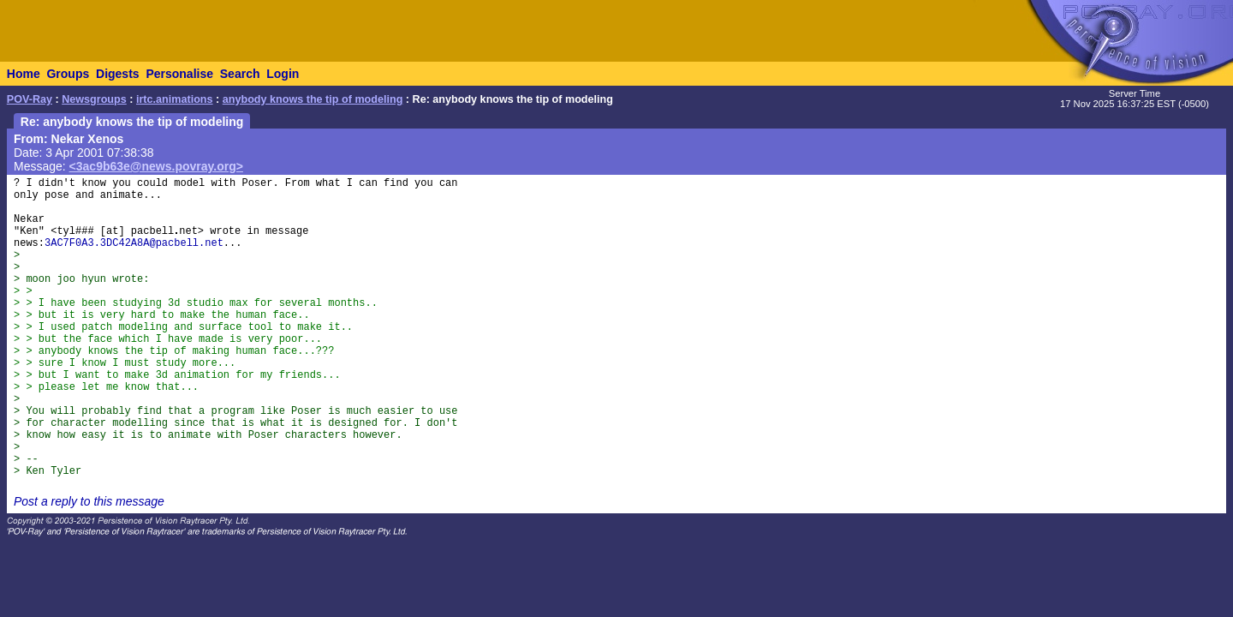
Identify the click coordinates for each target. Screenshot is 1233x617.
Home (23, 74)
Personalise (179, 74)
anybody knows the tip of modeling (313, 99)
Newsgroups (94, 99)
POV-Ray (29, 99)
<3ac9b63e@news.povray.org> (156, 166)
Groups (67, 74)
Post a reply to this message (89, 501)
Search (240, 74)
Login (282, 74)
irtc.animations (174, 99)
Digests (118, 74)
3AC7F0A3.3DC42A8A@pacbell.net (134, 243)
